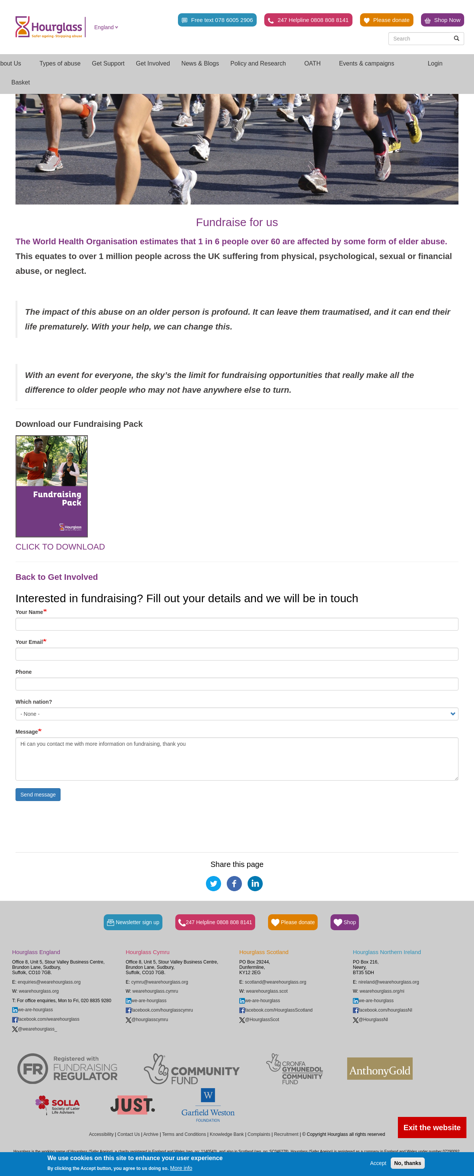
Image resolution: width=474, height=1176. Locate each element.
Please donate (387, 20)
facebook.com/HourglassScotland (276, 1010)
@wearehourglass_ (34, 1029)
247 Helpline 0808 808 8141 (308, 20)
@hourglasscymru (147, 1019)
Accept (378, 1163)
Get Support (108, 63)
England (104, 27)
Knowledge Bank (227, 1134)
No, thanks (407, 1163)
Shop (345, 922)
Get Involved (153, 63)
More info (181, 1168)
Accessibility (101, 1134)
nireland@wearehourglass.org (389, 982)
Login (435, 63)
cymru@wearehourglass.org (159, 982)
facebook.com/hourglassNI (382, 1010)
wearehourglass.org (39, 991)
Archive (151, 1134)
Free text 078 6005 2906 (217, 20)
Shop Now (442, 20)
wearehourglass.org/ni (382, 991)
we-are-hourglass (32, 1009)
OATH (316, 63)
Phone (24, 672)
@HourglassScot (259, 1019)
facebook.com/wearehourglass (46, 1019)
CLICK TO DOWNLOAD (60, 546)
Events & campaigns (370, 63)
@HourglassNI (370, 1019)
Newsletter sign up (133, 922)
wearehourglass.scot (267, 991)
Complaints (259, 1134)
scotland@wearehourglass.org (275, 982)
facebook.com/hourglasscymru (159, 1010)
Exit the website (432, 1127)
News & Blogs (200, 63)
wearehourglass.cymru (155, 991)
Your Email (29, 642)
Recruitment (286, 1134)
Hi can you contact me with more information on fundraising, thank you (237, 759)
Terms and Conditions (184, 1134)
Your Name (29, 612)
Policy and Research (261, 63)
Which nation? (34, 702)
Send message (38, 795)
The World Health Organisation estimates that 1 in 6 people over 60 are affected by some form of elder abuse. (231, 241)
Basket (20, 82)
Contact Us (128, 1134)
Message (27, 732)
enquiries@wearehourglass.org (49, 982)
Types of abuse (60, 63)
